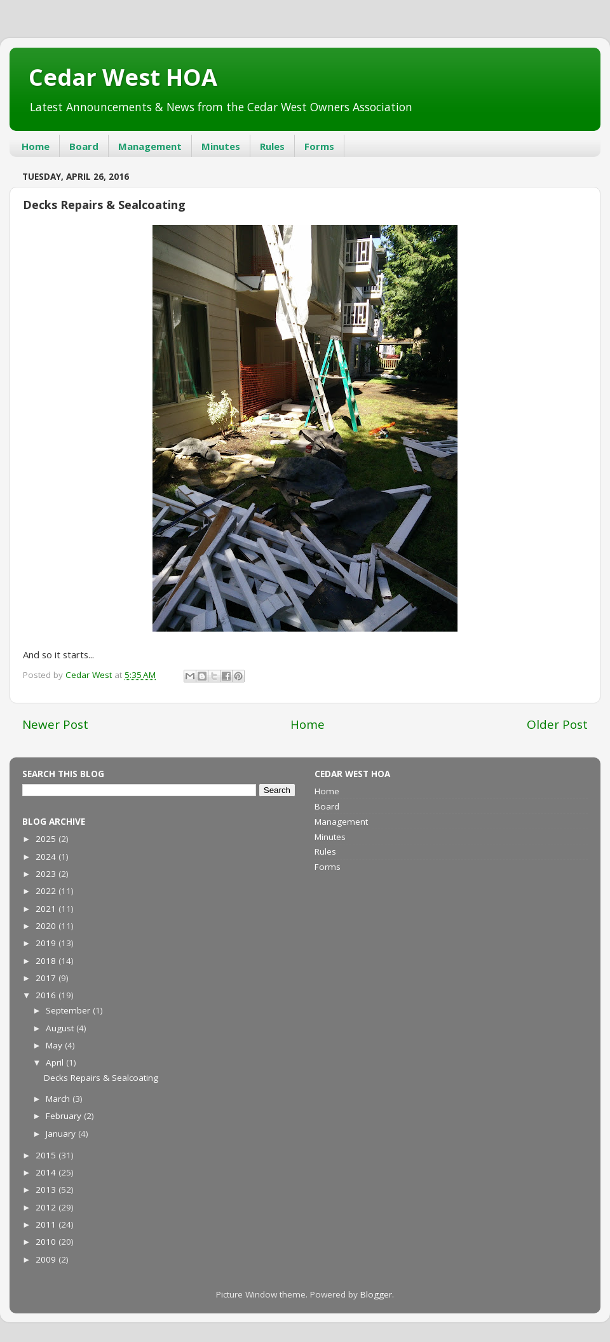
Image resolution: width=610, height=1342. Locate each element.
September (69, 1010)
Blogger (376, 1294)
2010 (47, 1241)
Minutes (220, 146)
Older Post (557, 724)
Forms (319, 146)
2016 (47, 995)
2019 (47, 943)
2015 (47, 1155)
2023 (47, 873)
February (65, 1116)
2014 (47, 1172)
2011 (47, 1224)
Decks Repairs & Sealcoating (101, 1077)
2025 (47, 838)
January (62, 1133)
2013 (47, 1189)
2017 (47, 978)
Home (36, 146)
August (61, 1028)
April (56, 1062)
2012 (47, 1207)
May (55, 1045)
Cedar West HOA (123, 77)
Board (83, 146)
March (59, 1098)
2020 (47, 926)
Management (150, 146)
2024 (47, 856)
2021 (47, 908)
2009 (47, 1259)
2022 (47, 891)
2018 (47, 960)
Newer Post (55, 724)
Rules (272, 146)
